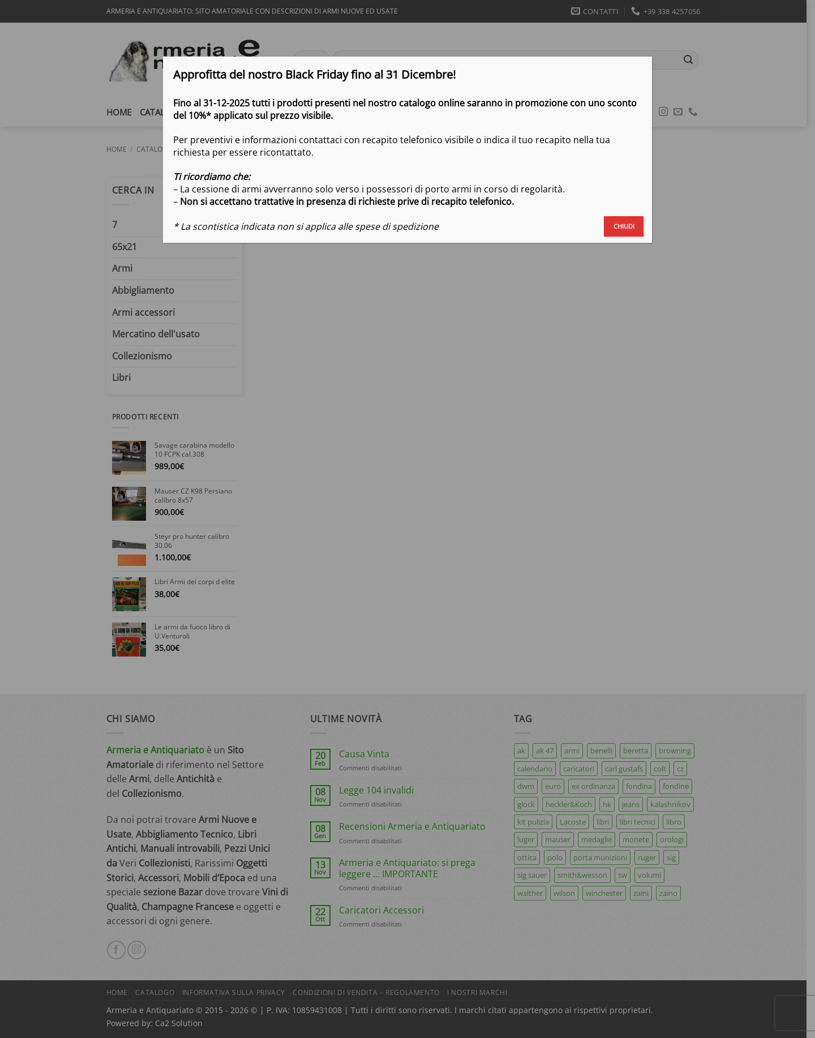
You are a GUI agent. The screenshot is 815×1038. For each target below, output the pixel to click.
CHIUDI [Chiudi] (624, 226)
